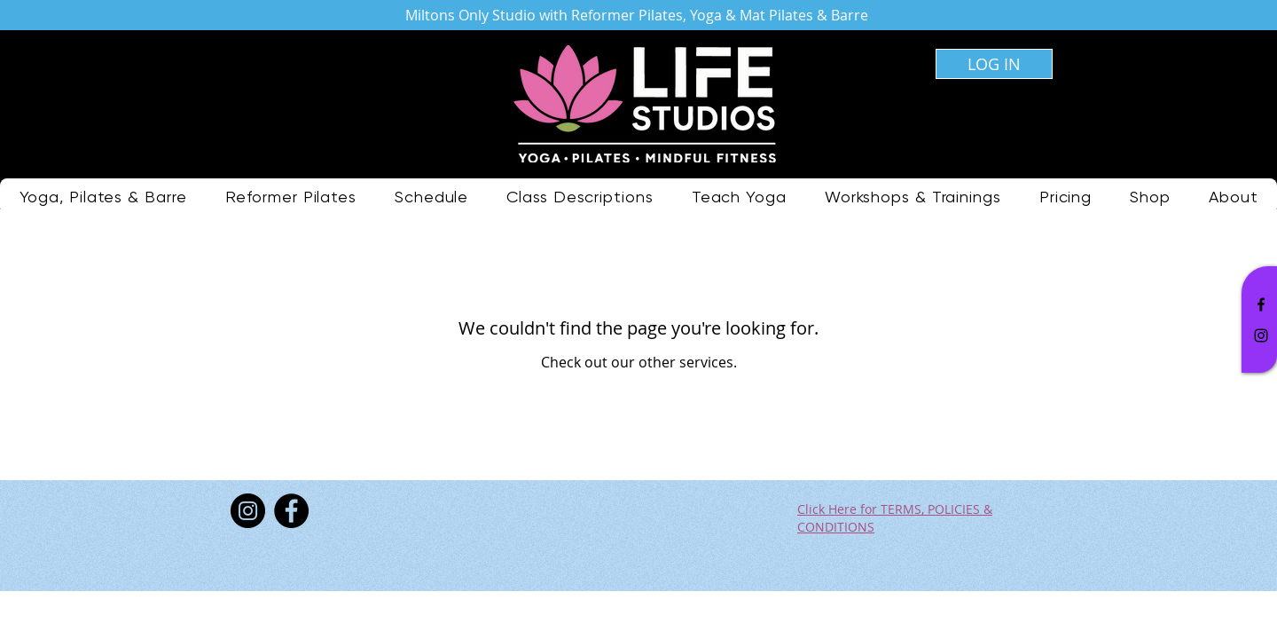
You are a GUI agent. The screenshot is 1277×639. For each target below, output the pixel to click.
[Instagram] (248, 510)
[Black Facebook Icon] (1261, 304)
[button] (580, 196)
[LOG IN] (994, 64)
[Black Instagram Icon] (1261, 335)
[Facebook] (291, 510)
